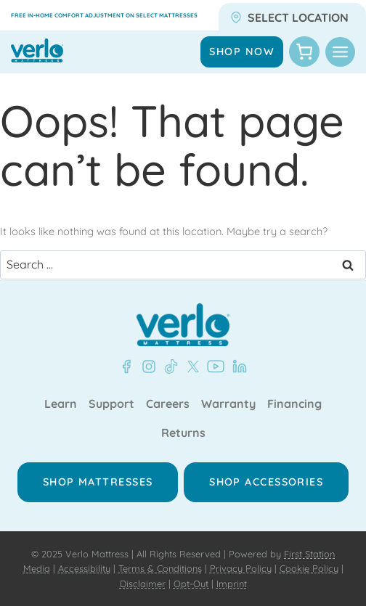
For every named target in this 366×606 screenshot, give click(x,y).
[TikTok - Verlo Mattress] (168, 366)
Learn (60, 404)
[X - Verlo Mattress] (190, 366)
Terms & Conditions (160, 568)
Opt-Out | (194, 583)
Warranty (228, 404)
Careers (168, 404)
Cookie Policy (309, 568)
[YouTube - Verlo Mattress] (212, 366)
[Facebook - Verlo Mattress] (126, 366)
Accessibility (84, 568)
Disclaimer (143, 583)
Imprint (231, 583)
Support (111, 404)
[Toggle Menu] (340, 52)
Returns (183, 433)
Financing (294, 404)
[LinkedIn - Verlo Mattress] (237, 366)
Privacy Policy (241, 568)
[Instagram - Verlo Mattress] (146, 366)
